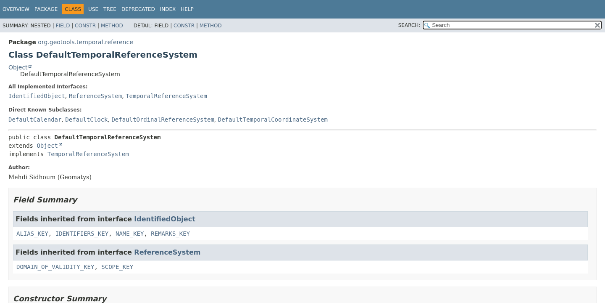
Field (62, 26)
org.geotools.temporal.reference (85, 42)
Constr (85, 26)
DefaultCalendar (34, 119)
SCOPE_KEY (117, 266)
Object (18, 67)
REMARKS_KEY (170, 233)
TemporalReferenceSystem (166, 96)
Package (46, 9)
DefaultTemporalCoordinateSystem (273, 119)
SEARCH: (409, 25)
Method (112, 26)
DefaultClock (86, 119)
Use (93, 9)
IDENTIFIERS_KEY (81, 233)
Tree (109, 9)
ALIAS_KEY (32, 233)
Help (187, 9)
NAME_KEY (130, 233)
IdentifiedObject (36, 96)
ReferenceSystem (95, 96)
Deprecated (138, 9)
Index (168, 9)
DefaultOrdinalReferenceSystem (162, 119)
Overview (16, 9)
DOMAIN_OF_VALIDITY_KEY (55, 266)
